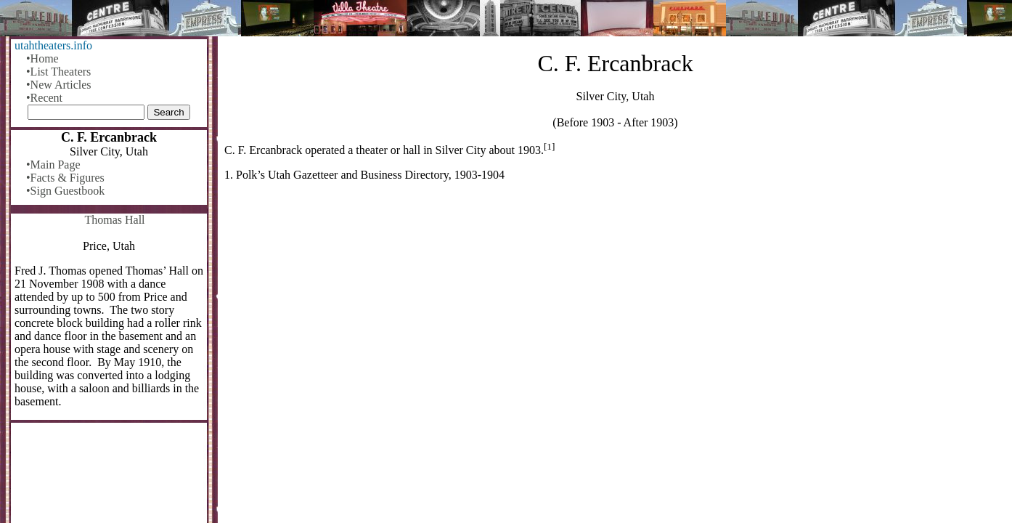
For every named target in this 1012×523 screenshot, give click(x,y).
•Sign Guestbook (65, 191)
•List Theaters (58, 71)
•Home (42, 58)
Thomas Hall (114, 220)
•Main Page (53, 164)
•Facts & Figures (65, 177)
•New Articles (58, 84)
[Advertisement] (615, 306)
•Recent (44, 98)
